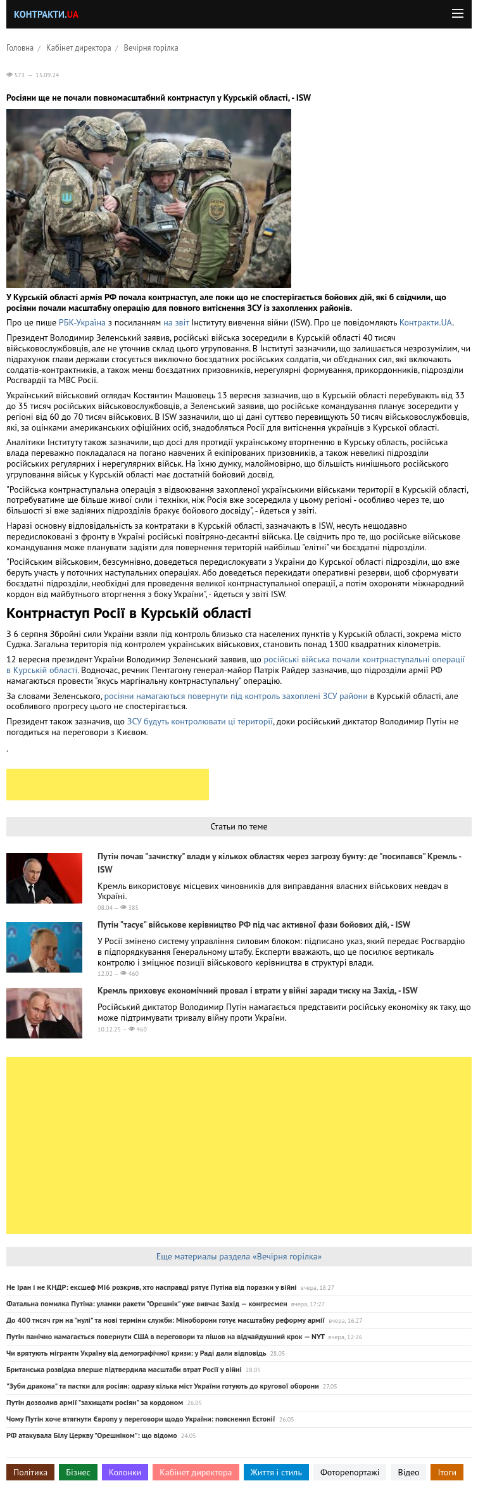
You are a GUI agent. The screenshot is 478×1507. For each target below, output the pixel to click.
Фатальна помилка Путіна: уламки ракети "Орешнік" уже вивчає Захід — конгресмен (146, 1303)
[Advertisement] (107, 784)
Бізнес (78, 1472)
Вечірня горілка (151, 47)
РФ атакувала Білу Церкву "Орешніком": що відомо (91, 1435)
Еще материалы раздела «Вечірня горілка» (239, 1256)
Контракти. (46, 14)
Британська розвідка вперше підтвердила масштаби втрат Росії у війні (124, 1369)
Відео (408, 1472)
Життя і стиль (276, 1472)
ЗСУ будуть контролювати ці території (200, 721)
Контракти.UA (425, 322)
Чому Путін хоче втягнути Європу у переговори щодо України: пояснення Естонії (140, 1418)
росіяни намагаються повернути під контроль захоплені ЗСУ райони (235, 696)
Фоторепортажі (350, 1472)
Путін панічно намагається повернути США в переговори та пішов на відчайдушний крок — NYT (165, 1336)
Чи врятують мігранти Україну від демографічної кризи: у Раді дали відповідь (136, 1353)
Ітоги (446, 1472)
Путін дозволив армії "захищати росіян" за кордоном (94, 1402)
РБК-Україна (82, 322)
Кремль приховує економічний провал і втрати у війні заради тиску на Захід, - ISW (257, 990)
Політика (30, 1472)
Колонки (125, 1472)
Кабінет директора (78, 47)
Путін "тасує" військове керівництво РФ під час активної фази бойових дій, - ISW (253, 924)
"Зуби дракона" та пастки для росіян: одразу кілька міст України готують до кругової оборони (162, 1385)
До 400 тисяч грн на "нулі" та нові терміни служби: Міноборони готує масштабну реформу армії (165, 1320)
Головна (20, 47)
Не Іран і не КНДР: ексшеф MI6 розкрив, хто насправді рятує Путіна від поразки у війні (151, 1287)
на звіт (176, 322)
